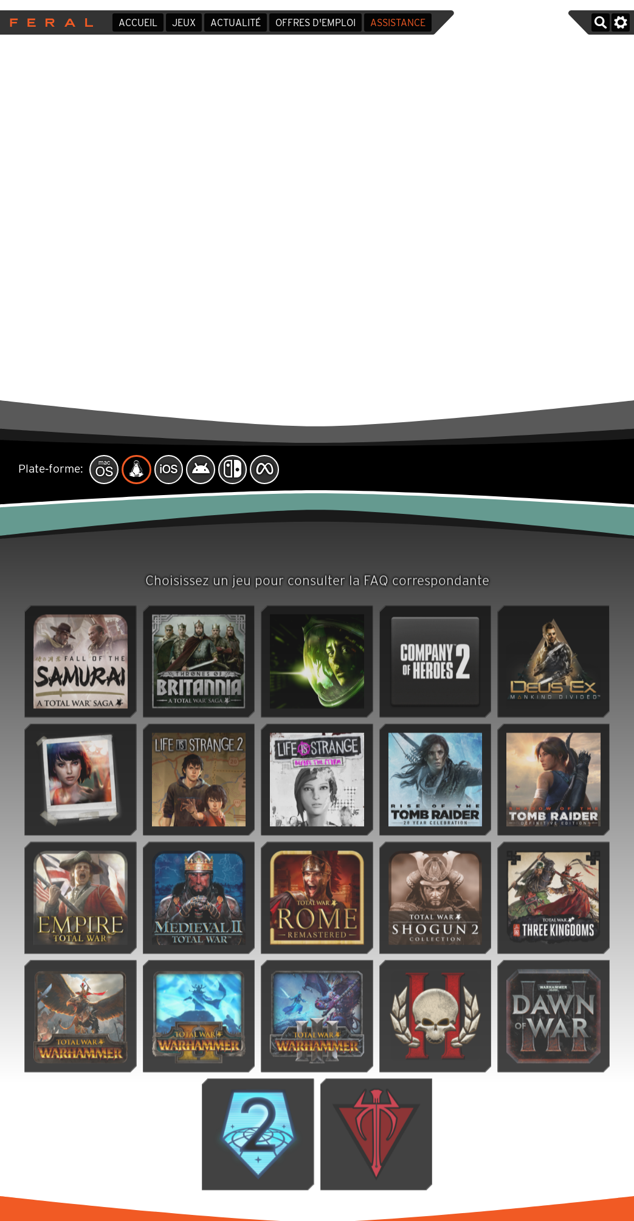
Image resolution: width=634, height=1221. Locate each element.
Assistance (398, 23)
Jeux (184, 23)
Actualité (235, 23)
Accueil (138, 23)
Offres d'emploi (315, 23)
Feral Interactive (48, 22)
